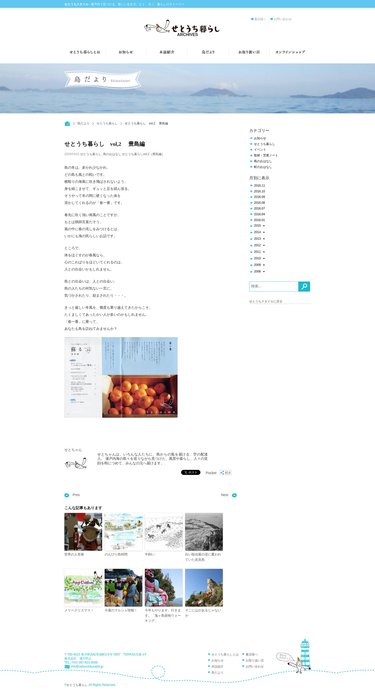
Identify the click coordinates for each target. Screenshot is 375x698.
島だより (83, 123)
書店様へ (260, 19)
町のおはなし (263, 166)
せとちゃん (73, 450)
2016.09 (259, 196)
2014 (259, 233)
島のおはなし (112, 154)
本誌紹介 (218, 666)
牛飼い (150, 554)
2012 (259, 246)
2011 (259, 252)
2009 (259, 265)
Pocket (211, 473)
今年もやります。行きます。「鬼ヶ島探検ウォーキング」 (163, 615)
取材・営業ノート (266, 155)
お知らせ (260, 138)
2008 (259, 272)
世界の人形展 (74, 554)
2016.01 (259, 220)
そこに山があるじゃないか (203, 612)
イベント (260, 149)
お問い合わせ (283, 19)
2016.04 (259, 214)
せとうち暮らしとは (225, 654)
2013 (259, 239)
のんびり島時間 (116, 554)
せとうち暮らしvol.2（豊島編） (143, 154)
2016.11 (259, 185)
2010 (259, 259)
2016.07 (259, 208)
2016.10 (259, 191)
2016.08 (259, 202)
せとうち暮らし (107, 123)
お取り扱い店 (255, 660)
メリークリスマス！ (79, 610)
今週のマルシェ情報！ (121, 610)
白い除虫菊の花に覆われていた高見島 (203, 557)
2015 (259, 226)
